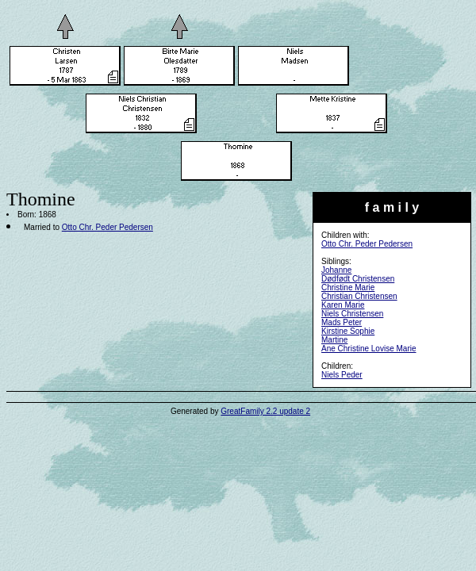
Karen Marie (342, 305)
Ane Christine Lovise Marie (368, 348)
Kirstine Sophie (347, 331)
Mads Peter (341, 322)
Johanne (336, 270)
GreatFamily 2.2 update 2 (265, 411)
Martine (334, 339)
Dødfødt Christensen (357, 278)
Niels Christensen (352, 313)
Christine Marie (347, 287)
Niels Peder (342, 374)
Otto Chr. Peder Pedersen (367, 244)
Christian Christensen (359, 296)
